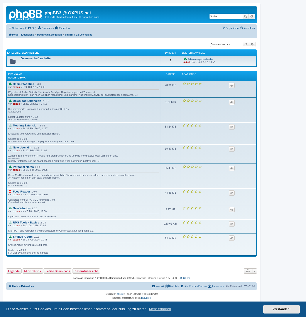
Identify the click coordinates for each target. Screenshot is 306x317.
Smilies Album (22, 236)
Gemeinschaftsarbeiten (36, 58)
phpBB (120, 294)
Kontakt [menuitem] (158, 286)
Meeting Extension (25, 125)
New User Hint (22, 147)
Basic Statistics (23, 84)
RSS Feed (185, 278)
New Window (21, 208)
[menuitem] (32, 28)
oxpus (16, 87)
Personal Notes (23, 167)
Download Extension (27, 100)
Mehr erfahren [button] (160, 309)
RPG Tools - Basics (26, 222)
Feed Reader (21, 191)
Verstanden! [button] (282, 309)
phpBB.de (146, 298)
